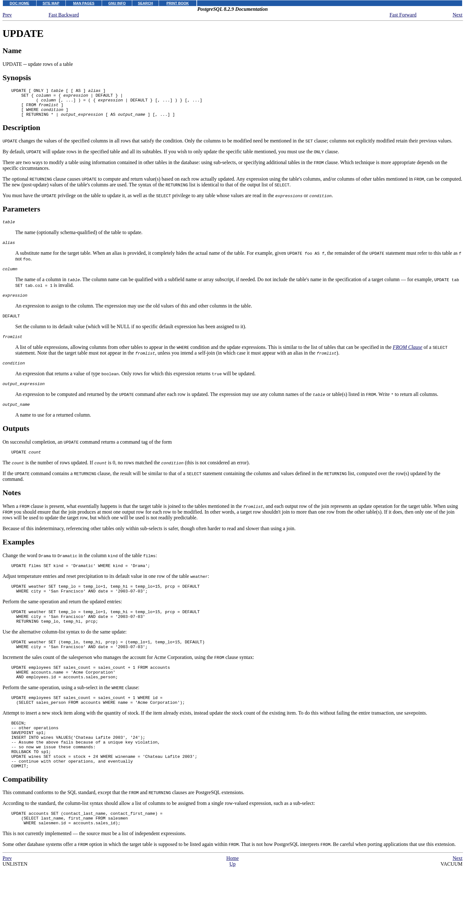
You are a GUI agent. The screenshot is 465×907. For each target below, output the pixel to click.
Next (457, 14)
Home (232, 898)
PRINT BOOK (178, 3)
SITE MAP (51, 3)
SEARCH (145, 3)
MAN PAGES (83, 3)
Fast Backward (64, 14)
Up (232, 904)
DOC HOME (20, 3)
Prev (7, 14)
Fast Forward (402, 14)
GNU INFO (117, 3)
